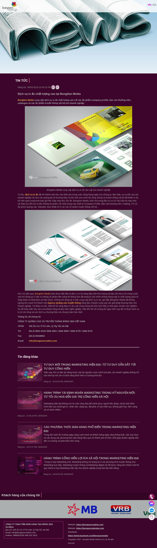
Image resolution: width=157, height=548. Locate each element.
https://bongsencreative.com (89, 524)
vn (149, 5)
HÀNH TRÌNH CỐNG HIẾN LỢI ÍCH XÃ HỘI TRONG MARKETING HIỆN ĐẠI (91, 458)
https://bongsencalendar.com (90, 528)
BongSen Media (26, 100)
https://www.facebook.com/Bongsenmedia (88, 535)
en (154, 5)
